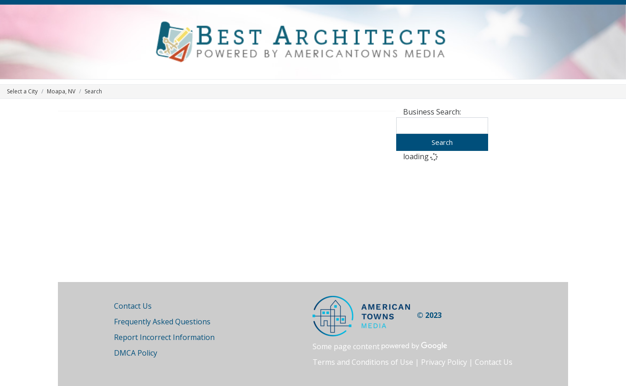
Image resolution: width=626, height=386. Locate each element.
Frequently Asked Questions (162, 322)
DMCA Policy (135, 353)
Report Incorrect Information (164, 337)
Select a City (22, 91)
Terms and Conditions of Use (363, 362)
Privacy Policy (444, 362)
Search (442, 142)
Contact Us (133, 306)
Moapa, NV (61, 91)
